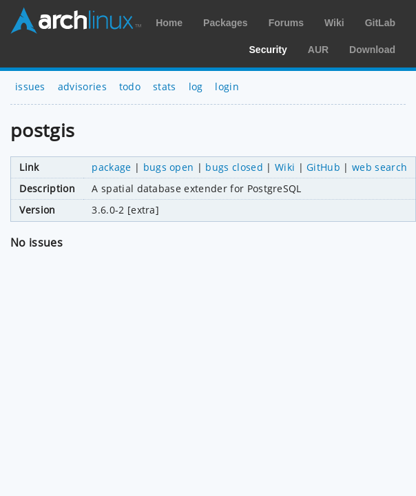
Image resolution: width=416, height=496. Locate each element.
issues (30, 86)
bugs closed (234, 167)
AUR (318, 49)
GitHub (323, 167)
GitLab (380, 22)
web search (379, 167)
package (111, 167)
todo (130, 86)
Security (268, 49)
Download (372, 49)
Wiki (334, 22)
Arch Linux (75, 20)
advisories (82, 86)
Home (169, 22)
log (196, 86)
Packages (225, 22)
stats (164, 86)
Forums (286, 22)
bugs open (168, 167)
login (227, 86)
